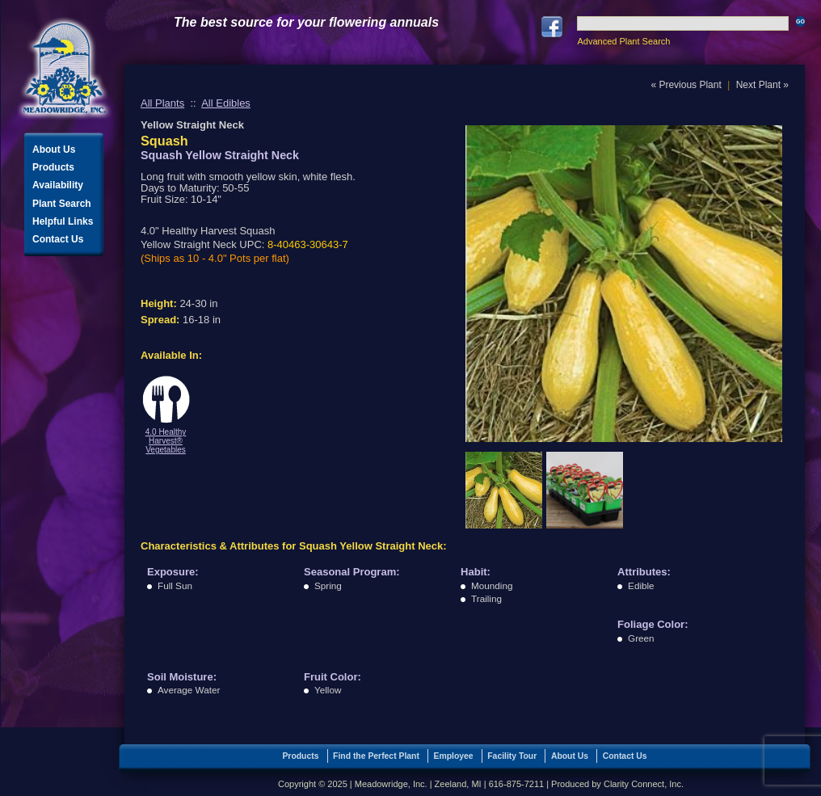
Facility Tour (512, 756)
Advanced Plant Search (623, 41)
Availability (57, 185)
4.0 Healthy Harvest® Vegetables (166, 440)
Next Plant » (762, 85)
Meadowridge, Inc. (64, 68)
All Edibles (226, 103)
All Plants (162, 103)
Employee (454, 756)
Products (53, 167)
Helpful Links (62, 221)
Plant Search (61, 203)
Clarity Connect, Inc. (644, 784)
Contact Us (57, 239)
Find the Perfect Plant (376, 756)
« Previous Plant (685, 85)
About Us (53, 149)
